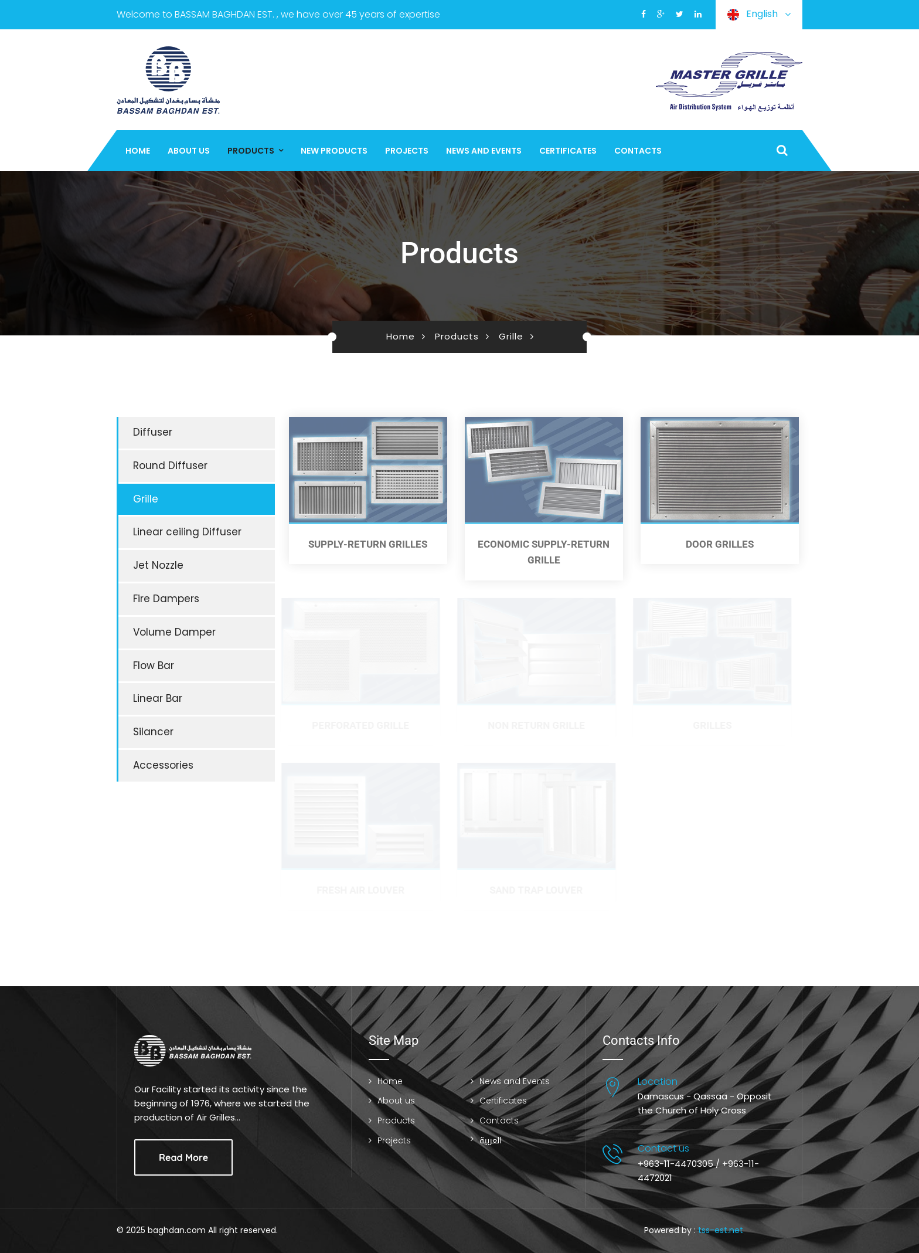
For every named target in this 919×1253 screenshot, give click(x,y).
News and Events (484, 151)
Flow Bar (153, 665)
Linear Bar (157, 698)
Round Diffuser (170, 466)
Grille (511, 336)
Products (250, 151)
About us (189, 151)
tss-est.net (720, 1230)
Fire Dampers (166, 599)
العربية (490, 1141)
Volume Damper (174, 632)
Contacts (638, 151)
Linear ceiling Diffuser (187, 532)
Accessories (163, 765)
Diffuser (152, 432)
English (759, 14)
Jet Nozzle (158, 565)
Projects (406, 151)
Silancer (153, 732)
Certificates (568, 151)
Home (137, 151)
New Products (334, 151)
